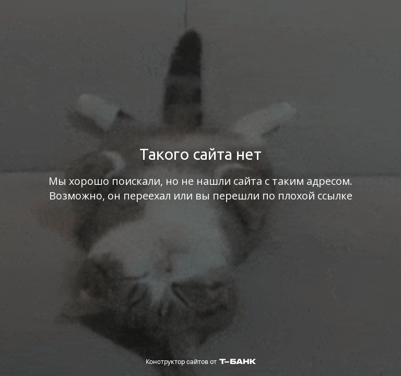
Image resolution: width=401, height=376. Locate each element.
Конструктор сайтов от (201, 362)
